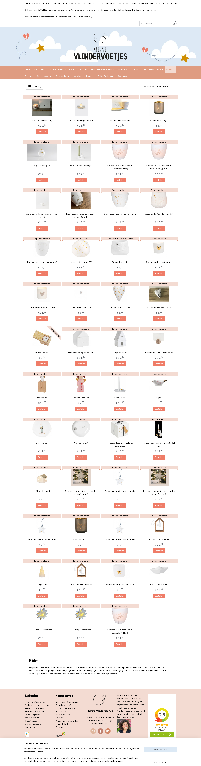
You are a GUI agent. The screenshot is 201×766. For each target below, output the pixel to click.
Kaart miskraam (32, 717)
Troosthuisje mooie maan (81, 584)
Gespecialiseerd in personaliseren (39, 16)
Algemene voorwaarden (67, 721)
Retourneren (61, 711)
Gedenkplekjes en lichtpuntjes (103, 69)
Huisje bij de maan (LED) (81, 262)
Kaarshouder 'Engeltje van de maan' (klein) (42, 215)
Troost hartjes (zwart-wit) (159, 307)
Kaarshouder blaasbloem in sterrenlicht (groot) (158, 167)
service (72, 708)
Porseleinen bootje (158, 584)
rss (99, 761)
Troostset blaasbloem (120, 120)
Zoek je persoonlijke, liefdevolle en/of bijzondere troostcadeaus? (53, 3)
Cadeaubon (123, 76)
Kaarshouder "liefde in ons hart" (42, 262)
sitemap (94, 761)
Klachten (60, 717)
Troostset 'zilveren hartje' (42, 120)
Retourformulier (63, 714)
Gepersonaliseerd (33, 724)
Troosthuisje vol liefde (159, 539)
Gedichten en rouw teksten (37, 705)
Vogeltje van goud (42, 165)
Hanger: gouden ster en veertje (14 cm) (159, 444)
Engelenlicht (119, 397)
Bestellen (42, 131)
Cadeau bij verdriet (33, 714)
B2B (100, 76)
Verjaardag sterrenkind (35, 708)
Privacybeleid (62, 724)
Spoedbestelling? (63, 705)
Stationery (110, 76)
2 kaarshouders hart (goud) (159, 262)
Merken (170, 69)
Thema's (30, 76)
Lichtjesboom (42, 584)
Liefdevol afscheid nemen (83, 76)
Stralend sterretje (120, 262)
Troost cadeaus (40, 69)
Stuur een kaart (62, 76)
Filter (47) (34, 86)
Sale (144, 69)
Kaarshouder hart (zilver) (81, 307)
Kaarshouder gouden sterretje (120, 584)
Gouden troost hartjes (120, 307)
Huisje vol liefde (120, 352)
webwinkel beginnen (109, 761)
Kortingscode (31, 727)
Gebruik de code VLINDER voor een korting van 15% (49, 10)
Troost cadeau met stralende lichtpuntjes (120, 444)
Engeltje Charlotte (81, 397)
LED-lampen (82, 69)
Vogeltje (159, 397)
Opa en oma (135, 69)
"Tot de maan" (81, 443)
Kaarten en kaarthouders (62, 69)
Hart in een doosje (42, 352)
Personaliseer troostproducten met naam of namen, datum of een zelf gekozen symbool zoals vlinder (130, 3)
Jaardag (122, 69)
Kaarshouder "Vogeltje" (81, 165)
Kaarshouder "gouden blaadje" (159, 214)
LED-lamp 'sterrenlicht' (42, 629)
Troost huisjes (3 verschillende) (159, 352)
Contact (59, 727)
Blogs (160, 69)
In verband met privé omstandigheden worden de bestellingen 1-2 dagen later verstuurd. (115, 10)
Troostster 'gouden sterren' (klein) (120, 491)
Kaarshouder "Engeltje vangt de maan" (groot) (81, 215)
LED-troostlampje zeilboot (81, 120)
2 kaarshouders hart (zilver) (42, 307)
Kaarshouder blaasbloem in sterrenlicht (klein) (119, 167)
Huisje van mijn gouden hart (81, 352)
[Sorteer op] (165, 86)
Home (27, 69)
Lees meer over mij (126, 717)
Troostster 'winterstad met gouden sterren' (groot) (81, 492)
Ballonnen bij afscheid (35, 711)
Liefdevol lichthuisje (42, 491)
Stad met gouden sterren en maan (120, 214)
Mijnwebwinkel (131, 761)
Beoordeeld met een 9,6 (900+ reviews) (74, 16)
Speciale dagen (45, 76)
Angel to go (42, 397)
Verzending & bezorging (67, 702)
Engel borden (42, 443)
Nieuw (151, 69)
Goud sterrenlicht (81, 539)
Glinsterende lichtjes (159, 120)
